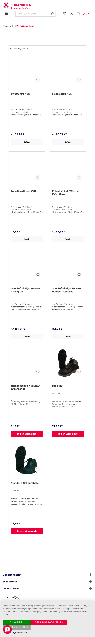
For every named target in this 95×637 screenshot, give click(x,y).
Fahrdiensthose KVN (23, 191)
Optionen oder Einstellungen (79, 627)
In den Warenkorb (27, 433)
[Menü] (6, 13)
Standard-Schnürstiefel (25, 482)
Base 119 (57, 385)
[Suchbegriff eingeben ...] (32, 14)
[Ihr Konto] (71, 13)
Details (27, 142)
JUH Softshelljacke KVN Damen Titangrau (66, 290)
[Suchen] (52, 14)
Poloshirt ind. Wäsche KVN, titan (65, 193)
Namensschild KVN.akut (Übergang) (25, 387)
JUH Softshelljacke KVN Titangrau (25, 290)
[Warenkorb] (83, 14)
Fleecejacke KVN (62, 93)
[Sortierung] (47, 48)
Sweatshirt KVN (20, 93)
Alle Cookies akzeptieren (47, 627)
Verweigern (16, 627)
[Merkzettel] (64, 13)
